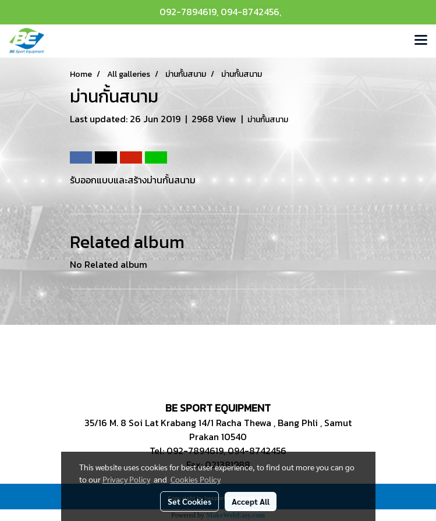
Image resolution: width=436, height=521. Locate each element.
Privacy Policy (126, 479)
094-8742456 (250, 12)
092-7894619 (188, 12)
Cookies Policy (196, 479)
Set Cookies (189, 501)
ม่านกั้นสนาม (267, 120)
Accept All (251, 501)
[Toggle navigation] (421, 41)
